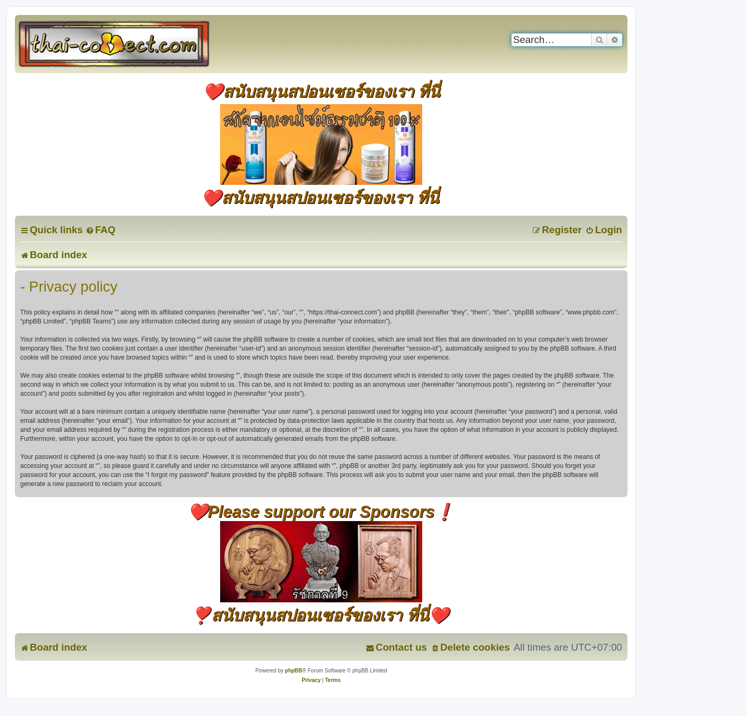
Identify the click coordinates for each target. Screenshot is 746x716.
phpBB (294, 671)
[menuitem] (100, 230)
